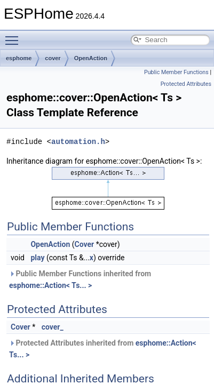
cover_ (53, 327)
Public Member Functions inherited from (80, 279)
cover (52, 58)
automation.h (78, 142)
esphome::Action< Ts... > (50, 285)
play (37, 257)
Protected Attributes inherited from (102, 349)
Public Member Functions (176, 72)
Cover (84, 244)
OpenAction (90, 58)
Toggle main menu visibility (14, 35)
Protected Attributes (186, 84)
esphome (18, 58)
